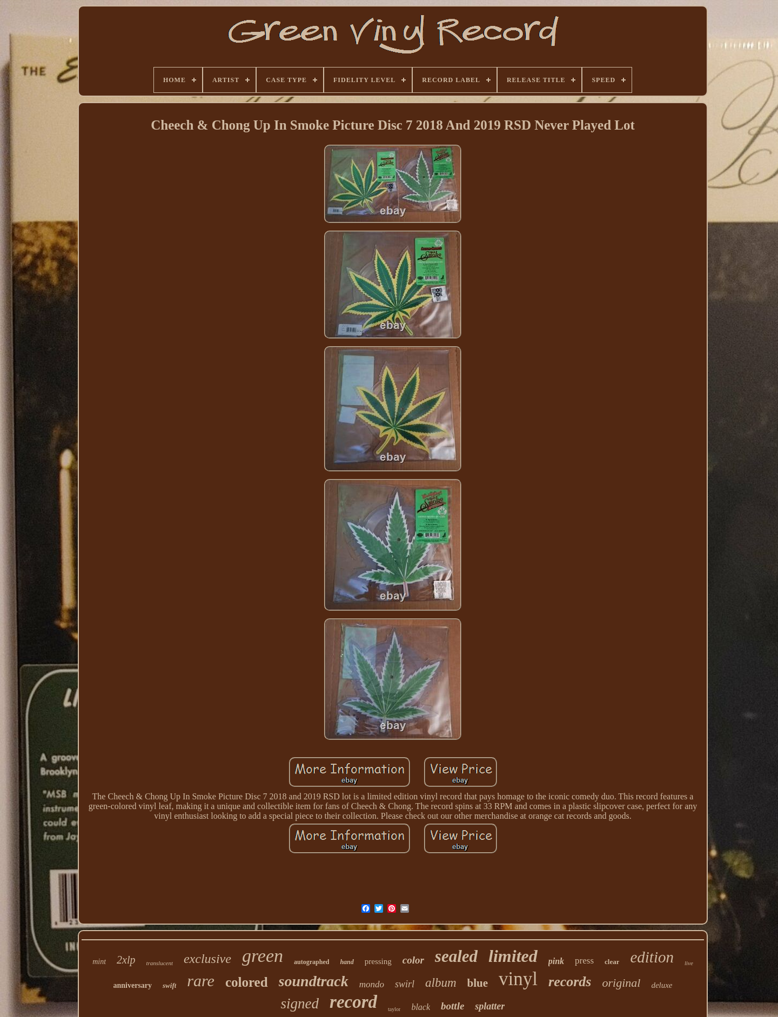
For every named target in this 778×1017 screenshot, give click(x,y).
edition (652, 957)
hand (346, 962)
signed (300, 1003)
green (262, 956)
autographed (311, 962)
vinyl (518, 978)
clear (612, 962)
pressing (378, 961)
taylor (394, 1009)
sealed (456, 956)
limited (513, 956)
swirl (404, 984)
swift (169, 985)
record (353, 1002)
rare (200, 980)
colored (246, 982)
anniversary (132, 985)
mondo (371, 984)
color (413, 960)
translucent (159, 963)
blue (477, 982)
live (689, 963)
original (621, 982)
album (441, 982)
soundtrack (313, 981)
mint (99, 962)
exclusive (207, 959)
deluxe (661, 985)
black (420, 1007)
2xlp (126, 960)
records (569, 981)
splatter (490, 1006)
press (584, 960)
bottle (452, 1006)
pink (556, 961)
